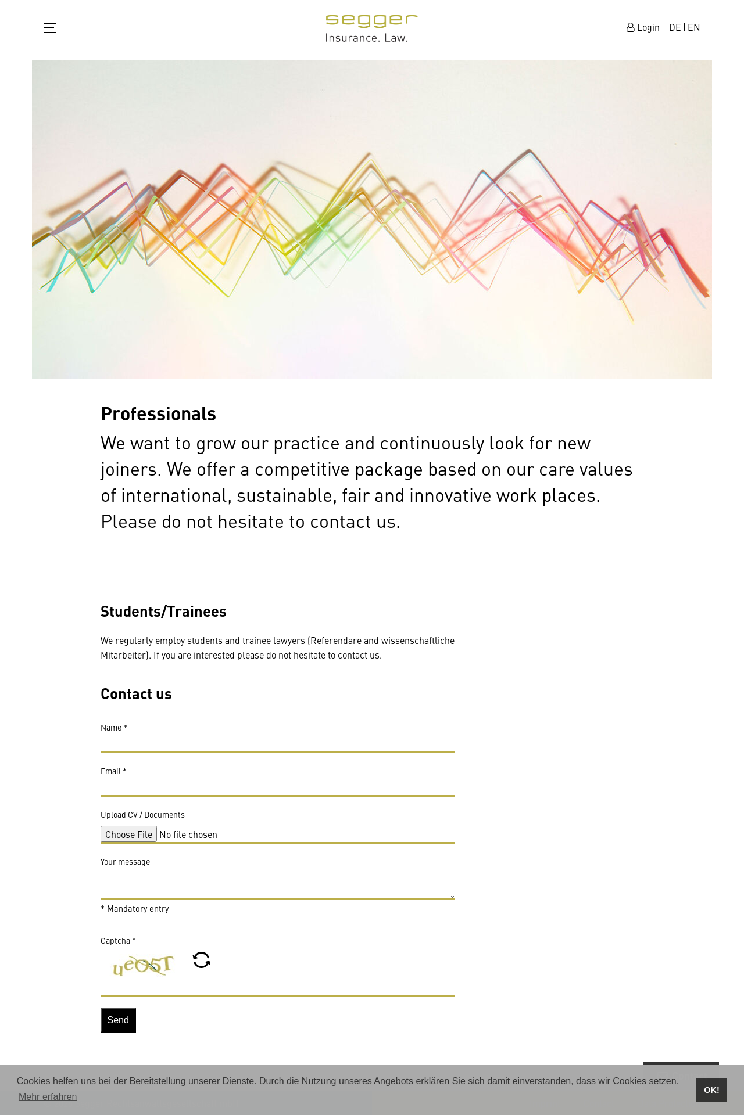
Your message (125, 866)
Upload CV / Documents (143, 819)
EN (694, 26)
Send (118, 1026)
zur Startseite (372, 28)
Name (114, 732)
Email (114, 776)
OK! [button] (711, 1090)
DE (675, 26)
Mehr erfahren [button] (48, 1097)
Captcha (118, 945)
